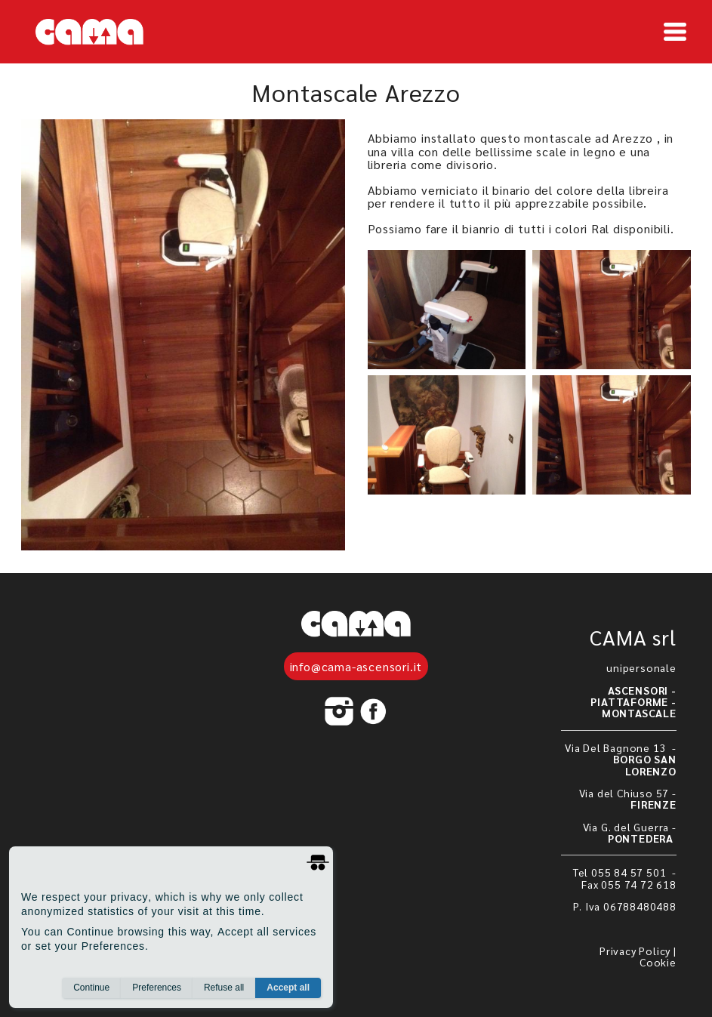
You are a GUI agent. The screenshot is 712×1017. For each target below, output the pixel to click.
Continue (91, 987)
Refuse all (224, 987)
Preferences (156, 987)
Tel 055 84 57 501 (621, 872)
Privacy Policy (634, 950)
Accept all (288, 987)
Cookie (658, 962)
